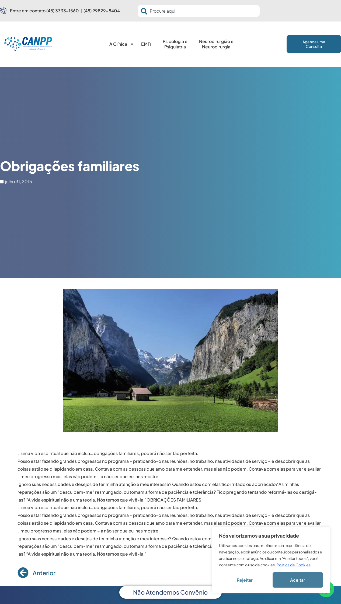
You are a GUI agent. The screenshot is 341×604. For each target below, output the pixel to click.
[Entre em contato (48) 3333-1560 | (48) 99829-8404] (3, 11)
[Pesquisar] (145, 11)
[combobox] (199, 11)
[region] (271, 560)
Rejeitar (245, 580)
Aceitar (297, 580)
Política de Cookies (294, 564)
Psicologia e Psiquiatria (175, 43)
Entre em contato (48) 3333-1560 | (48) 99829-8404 (65, 10)
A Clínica (121, 44)
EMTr (146, 44)
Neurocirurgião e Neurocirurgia (216, 43)
